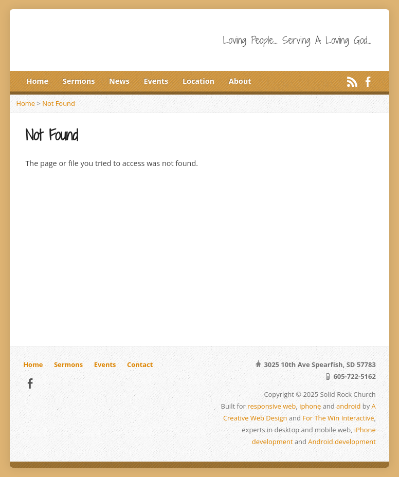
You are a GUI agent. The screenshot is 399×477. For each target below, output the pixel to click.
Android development (341, 441)
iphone (310, 406)
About (240, 81)
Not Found (58, 103)
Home (37, 81)
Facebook (368, 81)
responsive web (271, 406)
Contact (140, 364)
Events (156, 81)
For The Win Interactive (338, 418)
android (348, 406)
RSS (352, 81)
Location (198, 81)
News (119, 81)
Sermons (79, 81)
